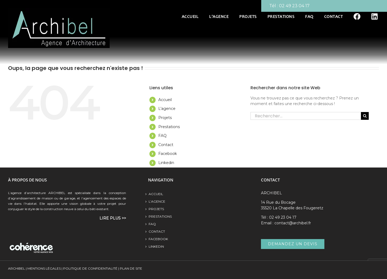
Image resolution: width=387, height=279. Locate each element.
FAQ (162, 135)
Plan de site (130, 268)
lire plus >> (112, 218)
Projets (165, 117)
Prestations (169, 126)
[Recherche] (365, 116)
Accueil (165, 99)
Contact (165, 144)
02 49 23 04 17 (294, 5)
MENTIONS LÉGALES (44, 268)
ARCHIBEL (16, 268)
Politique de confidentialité (90, 268)
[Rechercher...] (305, 116)
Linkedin (166, 162)
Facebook (167, 153)
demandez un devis (292, 243)
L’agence (166, 108)
